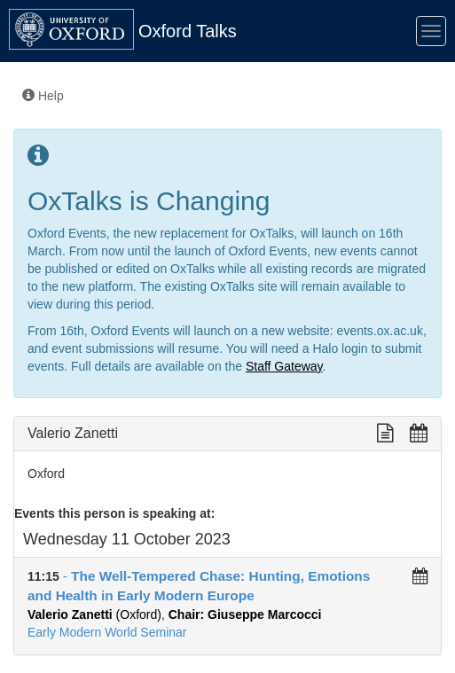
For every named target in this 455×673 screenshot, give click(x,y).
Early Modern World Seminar (106, 632)
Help (43, 96)
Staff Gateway (284, 366)
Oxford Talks (187, 31)
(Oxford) (94, 614)
